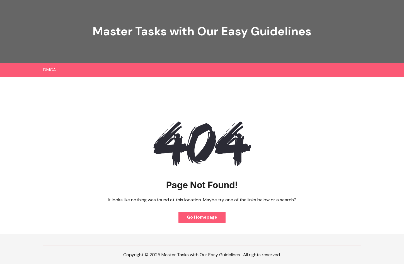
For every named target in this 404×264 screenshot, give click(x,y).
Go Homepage (202, 217)
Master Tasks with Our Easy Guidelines (202, 31)
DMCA (49, 70)
